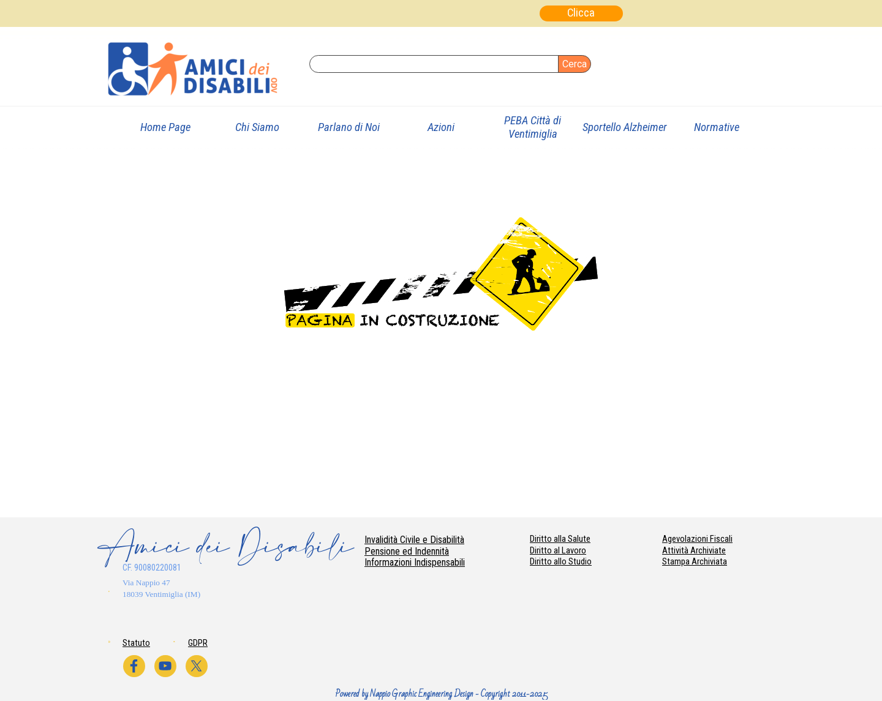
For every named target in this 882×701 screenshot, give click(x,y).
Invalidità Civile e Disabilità (414, 539)
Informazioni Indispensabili (414, 562)
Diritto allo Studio (561, 561)
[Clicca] (581, 13)
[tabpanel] (175, 587)
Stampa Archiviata (694, 561)
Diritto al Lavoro (558, 550)
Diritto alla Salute (560, 538)
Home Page (165, 127)
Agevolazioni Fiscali (697, 538)
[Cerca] (434, 64)
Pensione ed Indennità (406, 551)
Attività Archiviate (694, 550)
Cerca (574, 64)
